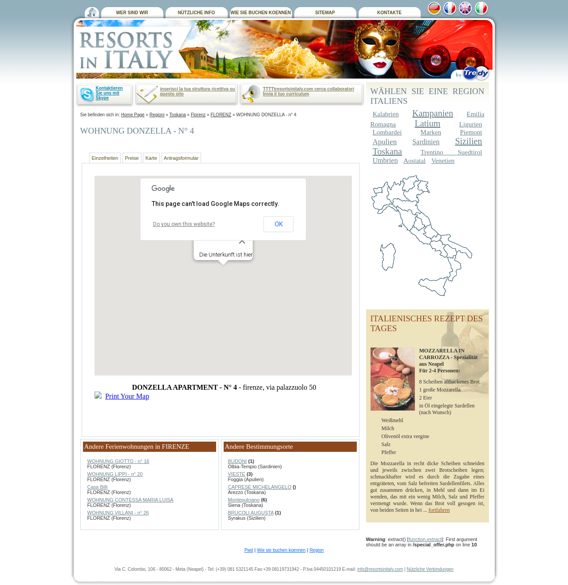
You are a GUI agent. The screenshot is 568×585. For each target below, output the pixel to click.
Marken (431, 132)
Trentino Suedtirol (451, 152)
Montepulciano (244, 499)
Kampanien (432, 113)
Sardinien (425, 142)
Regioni (157, 114)
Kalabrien (386, 114)
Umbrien (385, 160)
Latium (428, 123)
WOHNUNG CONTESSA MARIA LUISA (130, 499)
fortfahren (439, 510)
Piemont (471, 132)
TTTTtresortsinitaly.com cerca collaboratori (308, 89)
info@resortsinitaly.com (380, 569)
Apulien (385, 142)
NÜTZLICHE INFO (196, 12)
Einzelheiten (105, 158)
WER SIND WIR (132, 12)
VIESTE (236, 474)
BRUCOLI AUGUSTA (251, 512)
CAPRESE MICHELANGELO (260, 487)
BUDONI (237, 461)
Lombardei (387, 132)
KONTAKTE (389, 12)
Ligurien (470, 124)
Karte (151, 158)
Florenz (198, 114)
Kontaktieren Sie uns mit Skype (109, 93)
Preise (132, 158)
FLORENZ (220, 114)
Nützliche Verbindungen (430, 569)
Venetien (442, 160)
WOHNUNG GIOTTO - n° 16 (118, 461)
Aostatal (414, 160)
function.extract (425, 539)
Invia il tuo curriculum (286, 93)
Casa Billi (97, 487)
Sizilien (468, 141)
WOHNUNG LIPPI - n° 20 (115, 474)
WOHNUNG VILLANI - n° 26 (118, 512)
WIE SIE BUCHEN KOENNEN (260, 12)
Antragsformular (181, 158)
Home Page (133, 114)
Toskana (178, 114)
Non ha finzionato (224, 299)
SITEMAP (325, 12)
